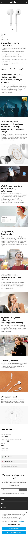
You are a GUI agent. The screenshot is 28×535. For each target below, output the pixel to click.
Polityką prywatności (21, 493)
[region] (14, 522)
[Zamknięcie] (26, 512)
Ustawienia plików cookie (14, 524)
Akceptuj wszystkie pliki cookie (14, 532)
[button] (12, 29)
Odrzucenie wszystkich (14, 528)
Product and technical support (9, 466)
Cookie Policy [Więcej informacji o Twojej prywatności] (21, 521)
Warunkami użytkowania (12, 493)
